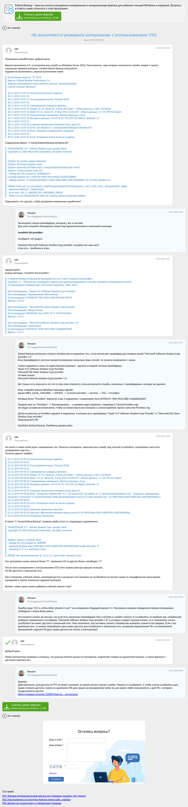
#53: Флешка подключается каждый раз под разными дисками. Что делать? (44, 795)
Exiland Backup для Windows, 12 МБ (28, 706)
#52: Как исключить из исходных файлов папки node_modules (36, 799)
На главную (14, 27)
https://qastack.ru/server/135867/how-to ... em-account (48, 694)
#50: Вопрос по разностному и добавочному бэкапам (31, 803)
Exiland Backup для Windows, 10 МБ (41, 16)
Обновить (53, 773)
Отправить (56, 779)
